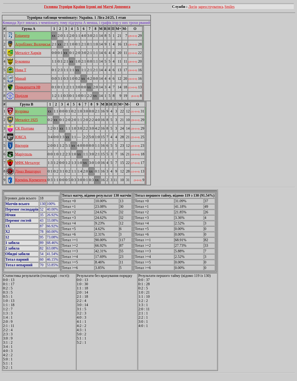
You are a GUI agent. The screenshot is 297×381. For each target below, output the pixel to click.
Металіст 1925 (26, 120)
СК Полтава (24, 128)
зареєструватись (210, 7)
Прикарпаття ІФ (27, 87)
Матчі (108, 7)
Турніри (65, 7)
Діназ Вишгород (28, 171)
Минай (20, 78)
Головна (51, 7)
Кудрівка (22, 111)
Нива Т (20, 70)
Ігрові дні (94, 7)
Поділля (21, 96)
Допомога (122, 7)
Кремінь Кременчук (31, 180)
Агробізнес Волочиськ (33, 44)
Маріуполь (23, 154)
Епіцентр (22, 36)
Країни (79, 7)
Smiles (229, 7)
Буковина (22, 61)
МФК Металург (27, 163)
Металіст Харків (28, 53)
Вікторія (21, 145)
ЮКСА (20, 137)
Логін (192, 7)
